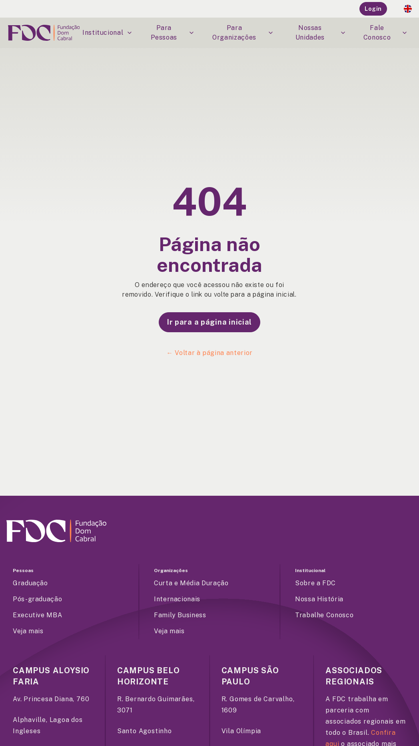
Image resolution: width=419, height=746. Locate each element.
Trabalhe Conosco (324, 615)
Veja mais (28, 631)
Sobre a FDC (315, 583)
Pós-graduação (37, 599)
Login (373, 9)
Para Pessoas (173, 32)
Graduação (30, 583)
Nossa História (319, 599)
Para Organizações (243, 32)
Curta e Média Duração (191, 583)
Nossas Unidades (320, 32)
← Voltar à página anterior (209, 353)
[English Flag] (408, 9)
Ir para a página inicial (209, 322)
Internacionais (177, 599)
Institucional (107, 32)
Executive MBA (37, 615)
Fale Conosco (385, 32)
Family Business (180, 615)
